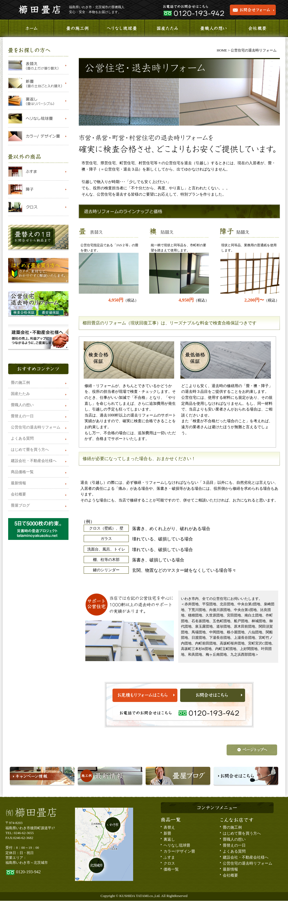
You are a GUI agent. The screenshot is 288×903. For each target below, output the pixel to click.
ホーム (31, 28)
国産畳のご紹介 (167, 28)
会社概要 (257, 28)
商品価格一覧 (22, 472)
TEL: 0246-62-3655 (19, 833)
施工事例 (76, 28)
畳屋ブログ (20, 505)
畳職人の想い (212, 28)
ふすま (169, 857)
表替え (169, 827)
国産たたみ (20, 394)
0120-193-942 (28, 871)
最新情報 (18, 483)
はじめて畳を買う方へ (30, 450)
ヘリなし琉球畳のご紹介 (121, 28)
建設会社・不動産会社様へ (34, 461)
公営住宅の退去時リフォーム (35, 427)
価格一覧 (171, 869)
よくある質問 (22, 438)
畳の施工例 (20, 383)
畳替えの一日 (22, 416)
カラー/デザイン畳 (179, 851)
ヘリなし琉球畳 (177, 845)
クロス (169, 863)
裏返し (169, 839)
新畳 (167, 833)
